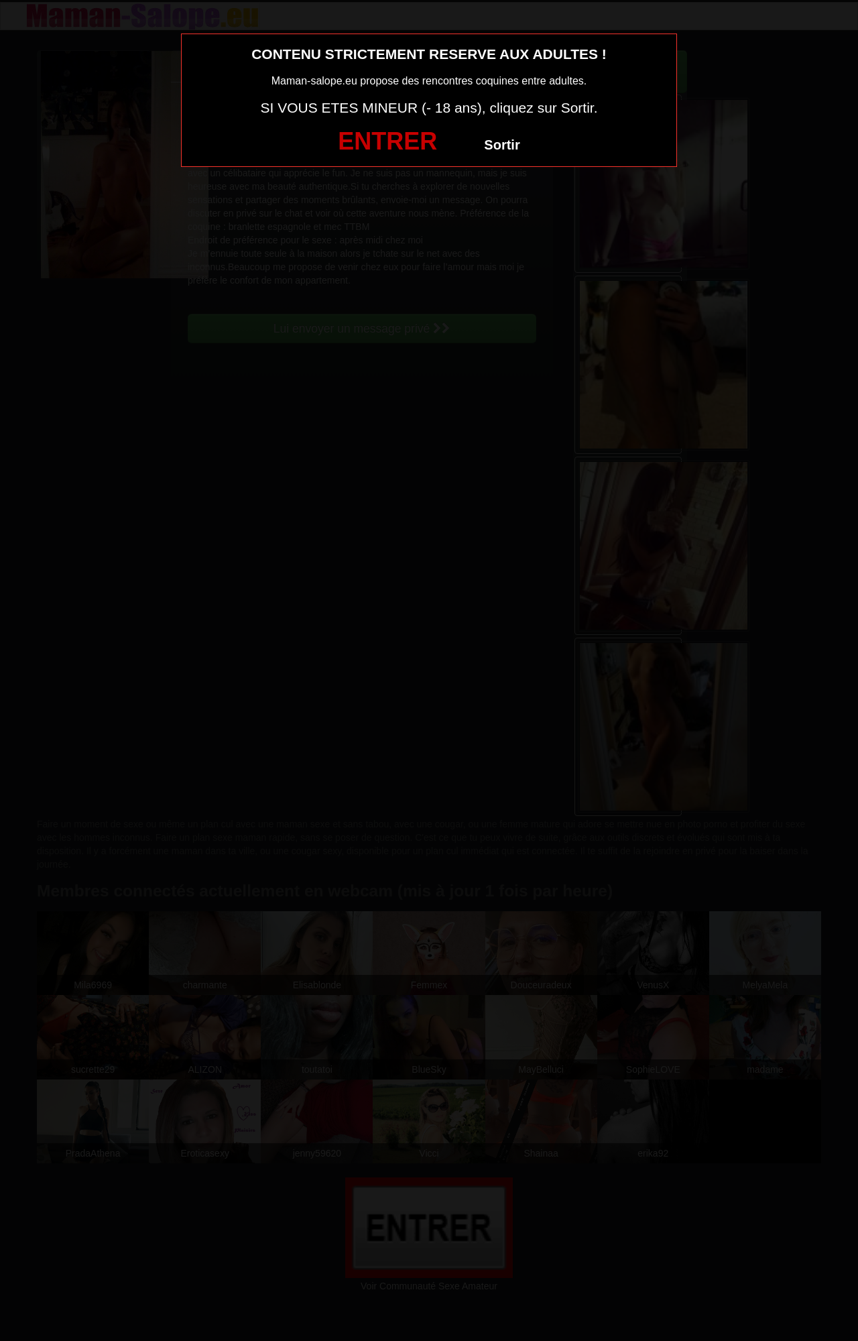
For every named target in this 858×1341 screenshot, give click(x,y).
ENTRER (387, 141)
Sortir (501, 144)
